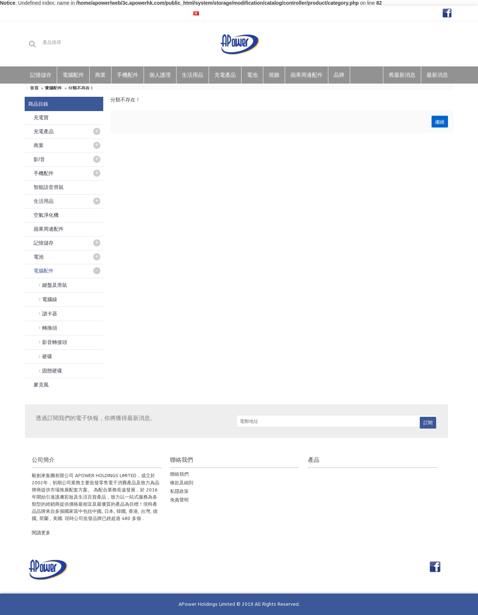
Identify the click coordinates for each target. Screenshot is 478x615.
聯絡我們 (179, 474)
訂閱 (428, 422)
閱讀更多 (41, 532)
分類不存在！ (81, 88)
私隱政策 (179, 491)
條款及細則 (181, 482)
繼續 (439, 121)
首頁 (34, 88)
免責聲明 (179, 499)
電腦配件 (53, 88)
